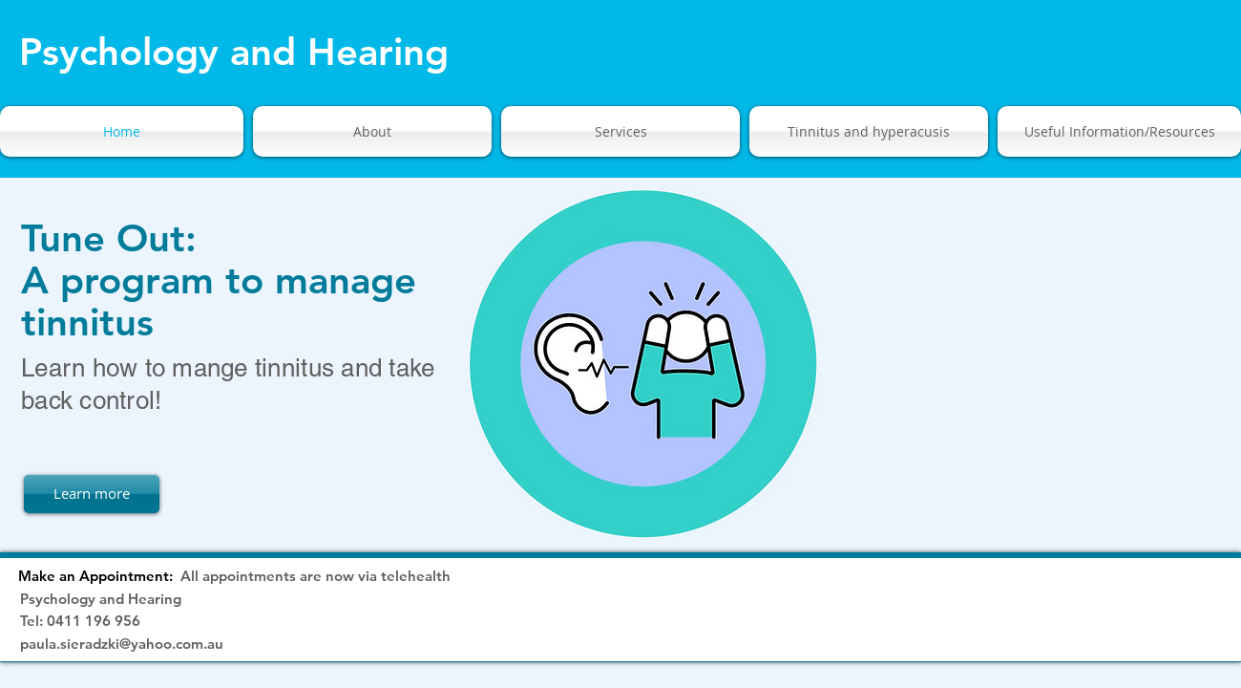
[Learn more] (91, 494)
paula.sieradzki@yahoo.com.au (121, 643)
